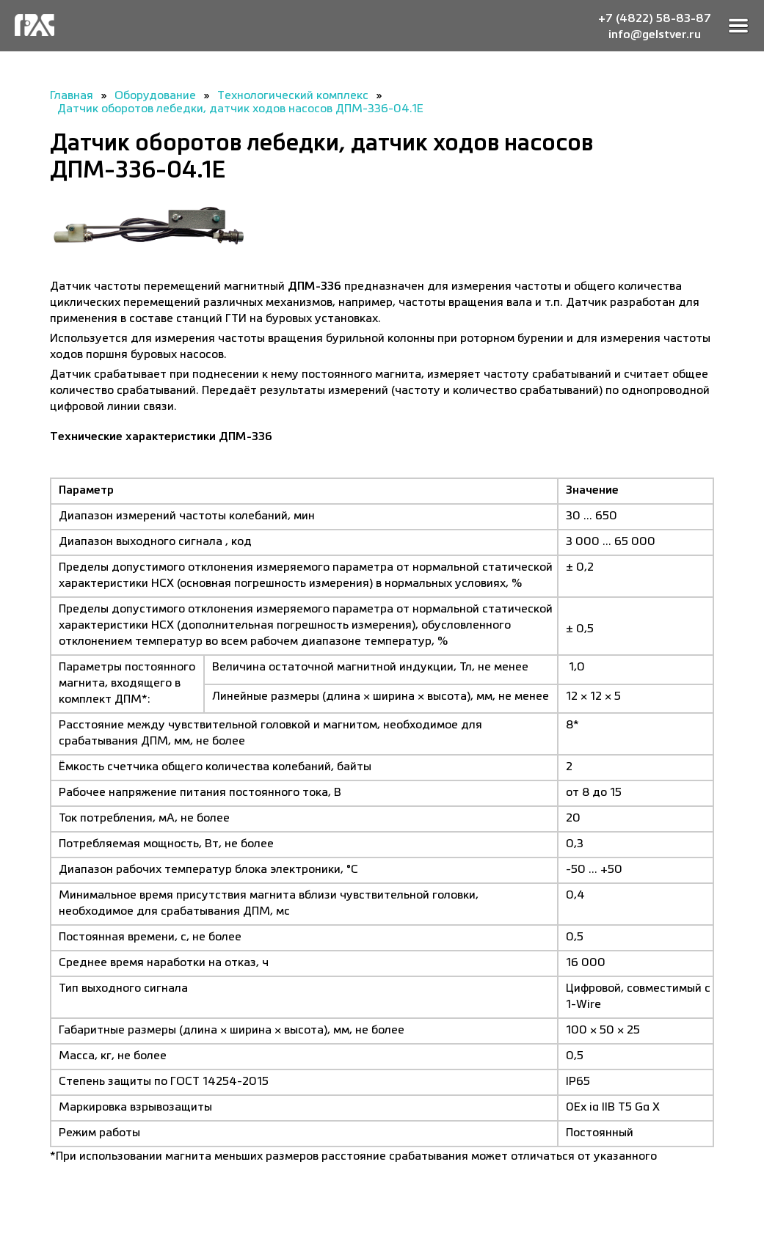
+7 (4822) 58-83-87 (654, 17)
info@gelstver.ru (654, 33)
